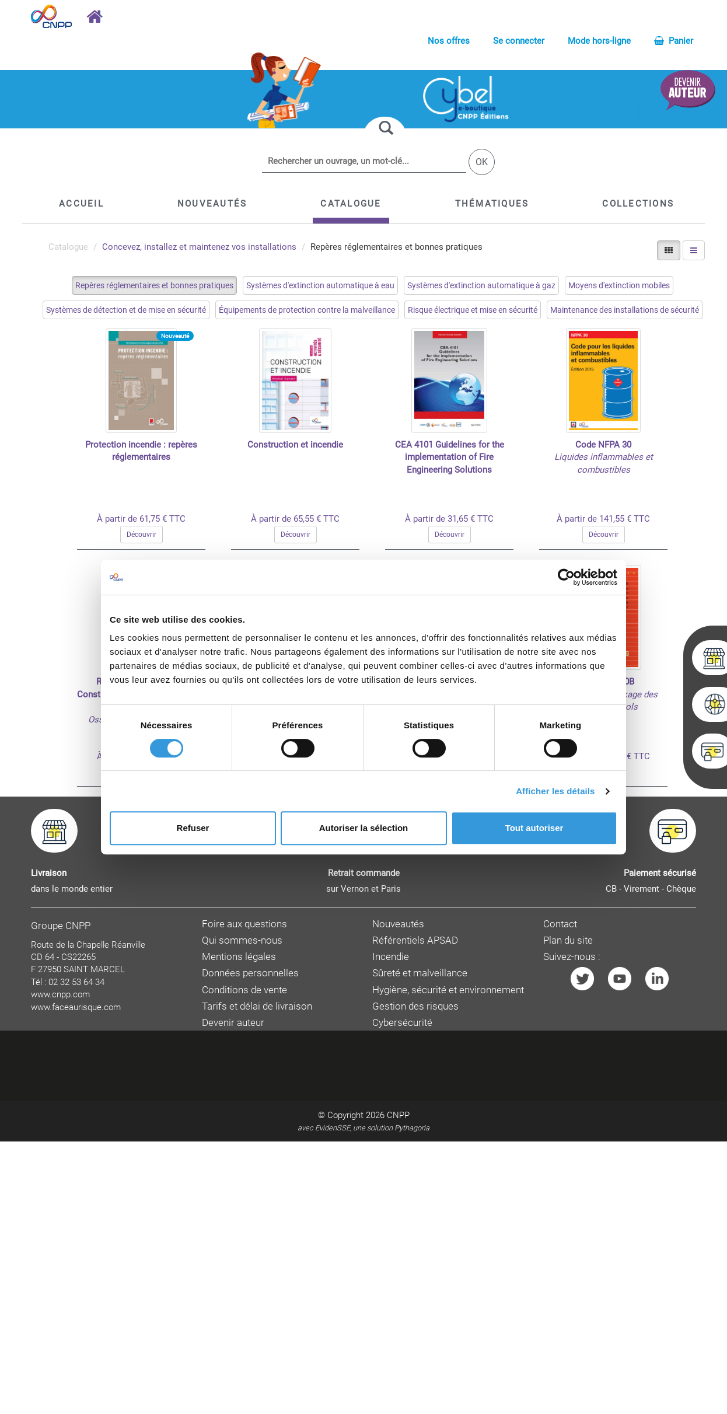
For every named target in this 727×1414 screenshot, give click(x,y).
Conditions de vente (244, 990)
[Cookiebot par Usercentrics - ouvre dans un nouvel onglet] (566, 577)
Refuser (193, 828)
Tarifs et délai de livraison (257, 1006)
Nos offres (449, 41)
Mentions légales (239, 956)
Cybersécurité (402, 1022)
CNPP (398, 1115)
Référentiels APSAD (415, 940)
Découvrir (141, 534)
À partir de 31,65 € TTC (449, 519)
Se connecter (518, 41)
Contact (560, 924)
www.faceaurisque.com (76, 1007)
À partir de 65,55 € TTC (295, 519)
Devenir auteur (233, 1022)
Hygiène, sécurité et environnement (448, 990)
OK (482, 161)
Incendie (390, 956)
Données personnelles (250, 973)
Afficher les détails (555, 791)
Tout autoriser (534, 828)
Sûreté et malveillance (419, 973)
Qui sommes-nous (242, 940)
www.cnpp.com (60, 994)
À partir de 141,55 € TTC (603, 519)
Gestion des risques (415, 1006)
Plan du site (568, 940)
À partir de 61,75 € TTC (141, 519)
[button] (350, 204)
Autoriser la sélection (363, 828)
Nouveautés (398, 924)
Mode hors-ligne (599, 41)
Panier (673, 41)
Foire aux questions (244, 924)
